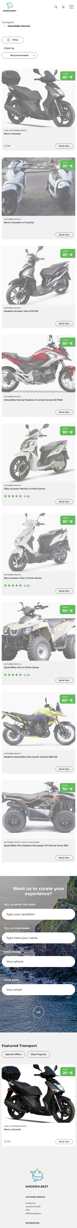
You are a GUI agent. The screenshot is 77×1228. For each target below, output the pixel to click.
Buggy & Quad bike (31, 842)
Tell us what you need (20, 904)
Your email (11, 980)
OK (38, 1012)
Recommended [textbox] (19, 55)
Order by (9, 48)
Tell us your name (16, 928)
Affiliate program (33, 1213)
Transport (8, 22)
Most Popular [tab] (38, 1054)
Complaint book (33, 1206)
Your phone (12, 952)
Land (6, 130)
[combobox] (19, 55)
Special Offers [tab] (13, 1054)
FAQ (27, 1210)
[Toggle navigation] (71, 6)
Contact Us (30, 1203)
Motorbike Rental (18, 130)
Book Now (64, 146)
